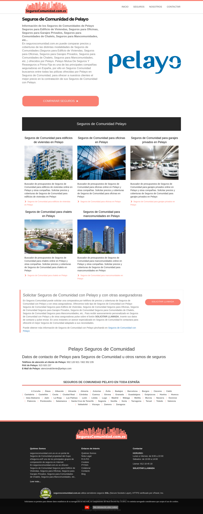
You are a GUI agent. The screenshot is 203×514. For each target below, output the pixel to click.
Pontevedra (45, 401)
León (84, 398)
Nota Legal (86, 456)
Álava (48, 391)
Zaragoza (120, 404)
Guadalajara (134, 394)
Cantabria (29, 394)
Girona (107, 394)
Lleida (94, 398)
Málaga (126, 398)
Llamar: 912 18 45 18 (142, 464)
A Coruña (35, 391)
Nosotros (155, 6)
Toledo (159, 401)
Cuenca (96, 394)
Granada (119, 394)
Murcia (148, 398)
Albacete (59, 391)
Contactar (173, 6)
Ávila (107, 391)
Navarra (160, 398)
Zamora (108, 404)
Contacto (85, 471)
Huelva (163, 394)
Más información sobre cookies (105, 507)
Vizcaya (96, 404)
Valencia (172, 401)
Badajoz (119, 391)
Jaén (46, 398)
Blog (83, 474)
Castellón (43, 394)
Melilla (137, 398)
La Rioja (58, 398)
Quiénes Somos (88, 453)
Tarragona (136, 401)
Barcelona (132, 391)
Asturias (97, 391)
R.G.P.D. (85, 459)
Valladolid (83, 404)
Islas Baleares (33, 398)
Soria (124, 401)
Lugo (104, 398)
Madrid (115, 398)
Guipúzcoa (150, 394)
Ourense (172, 398)
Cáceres (158, 391)
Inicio (125, 6)
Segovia (102, 401)
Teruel (149, 401)
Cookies (85, 462)
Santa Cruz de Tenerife (82, 401)
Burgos (145, 391)
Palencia (31, 401)
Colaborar (85, 468)
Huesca (174, 394)
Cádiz (169, 391)
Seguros (138, 6)
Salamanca (61, 401)
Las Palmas (72, 398)
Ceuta (55, 394)
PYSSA (84, 465)
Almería (84, 391)
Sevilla (114, 401)
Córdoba (83, 394)
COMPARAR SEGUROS (61, 101)
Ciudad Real (69, 394)
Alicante (72, 391)
